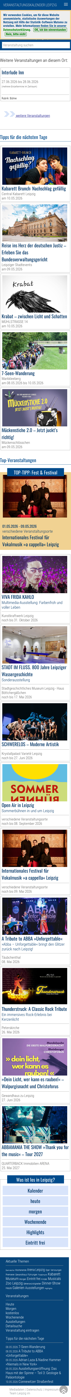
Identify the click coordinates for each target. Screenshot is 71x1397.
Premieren (10, 1274)
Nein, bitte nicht (16, 34)
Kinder (44, 1279)
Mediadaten (16, 1389)
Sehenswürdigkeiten (32, 1283)
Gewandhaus (21, 1274)
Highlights (48, 1288)
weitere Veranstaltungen (27, 115)
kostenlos (12, 1313)
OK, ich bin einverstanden (50, 30)
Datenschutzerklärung (16, 30)
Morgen (22, 1279)
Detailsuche (14, 1326)
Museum (12, 1278)
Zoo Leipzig (14, 1283)
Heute (9, 1288)
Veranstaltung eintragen (22, 1330)
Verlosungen (56, 1270)
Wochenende (20, 1270)
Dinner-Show (51, 1283)
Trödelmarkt (42, 1275)
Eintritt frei (34, 1279)
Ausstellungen (34, 1288)
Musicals (54, 1278)
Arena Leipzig (36, 1270)
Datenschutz (34, 1389)
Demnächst (10, 1270)
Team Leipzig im (19, 1393)
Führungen (32, 1274)
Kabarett (54, 1274)
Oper (48, 1270)
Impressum (51, 1389)
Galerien (18, 1287)
